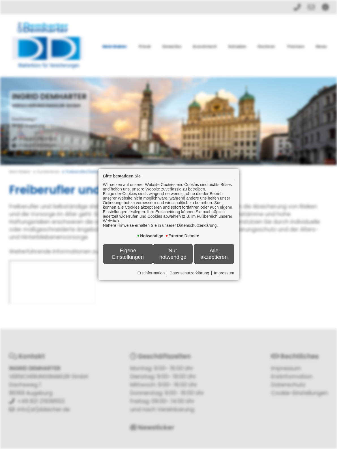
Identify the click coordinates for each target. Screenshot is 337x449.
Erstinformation (151, 273)
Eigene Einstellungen (128, 253)
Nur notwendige (172, 253)
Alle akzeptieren (214, 253)
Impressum (224, 273)
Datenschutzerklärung (189, 273)
